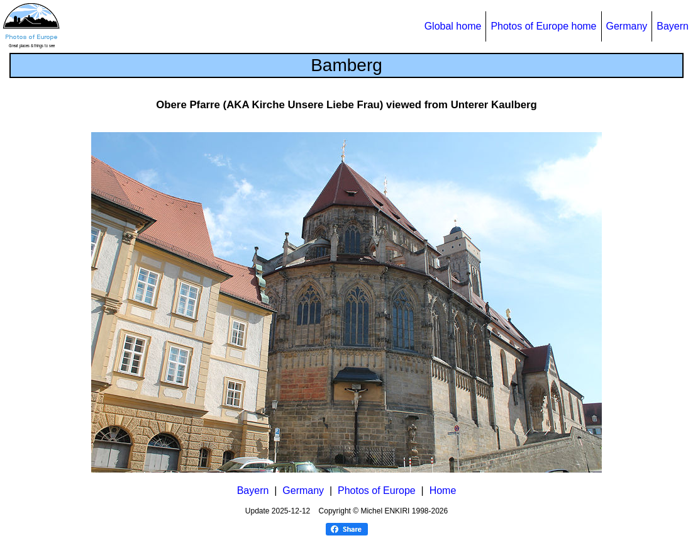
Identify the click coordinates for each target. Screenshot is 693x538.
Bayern (673, 26)
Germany (627, 26)
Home (443, 490)
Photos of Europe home (543, 26)
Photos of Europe (377, 490)
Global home (453, 26)
